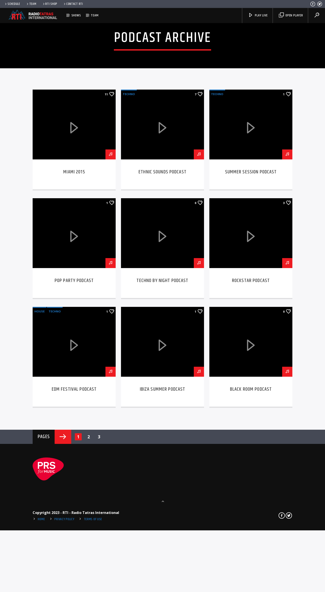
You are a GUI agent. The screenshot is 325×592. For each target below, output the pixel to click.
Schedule (12, 4)
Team (31, 4)
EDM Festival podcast (74, 527)
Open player (291, 15)
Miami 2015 (74, 310)
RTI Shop (49, 4)
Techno (129, 232)
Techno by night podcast (162, 419)
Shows (76, 15)
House (39, 449)
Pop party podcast (74, 419)
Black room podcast (251, 527)
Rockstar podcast (251, 419)
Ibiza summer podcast (162, 527)
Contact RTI (73, 4)
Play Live (258, 15)
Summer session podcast (251, 310)
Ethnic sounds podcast (162, 310)
